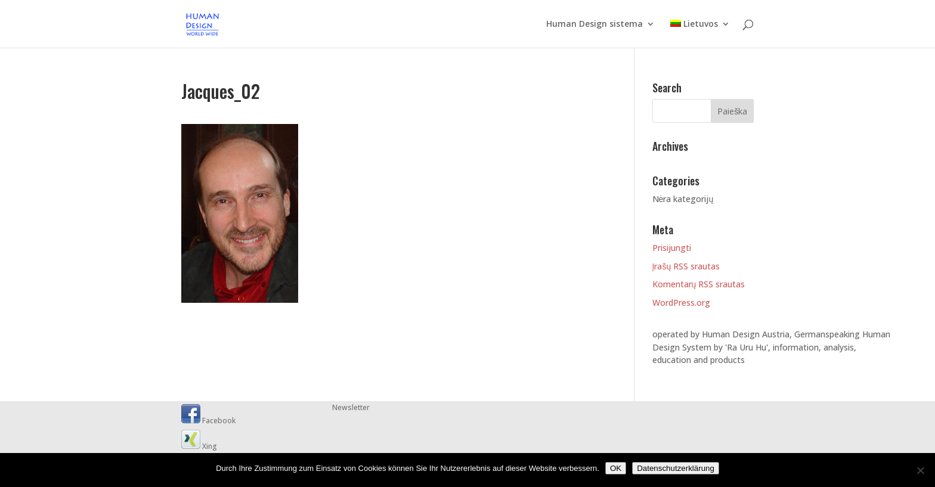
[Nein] (920, 470)
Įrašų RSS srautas (686, 266)
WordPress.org (681, 302)
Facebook (208, 420)
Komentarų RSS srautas (698, 284)
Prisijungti (671, 247)
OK (615, 468)
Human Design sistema (594, 24)
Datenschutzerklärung (675, 468)
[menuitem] (700, 34)
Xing (199, 446)
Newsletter (351, 407)
